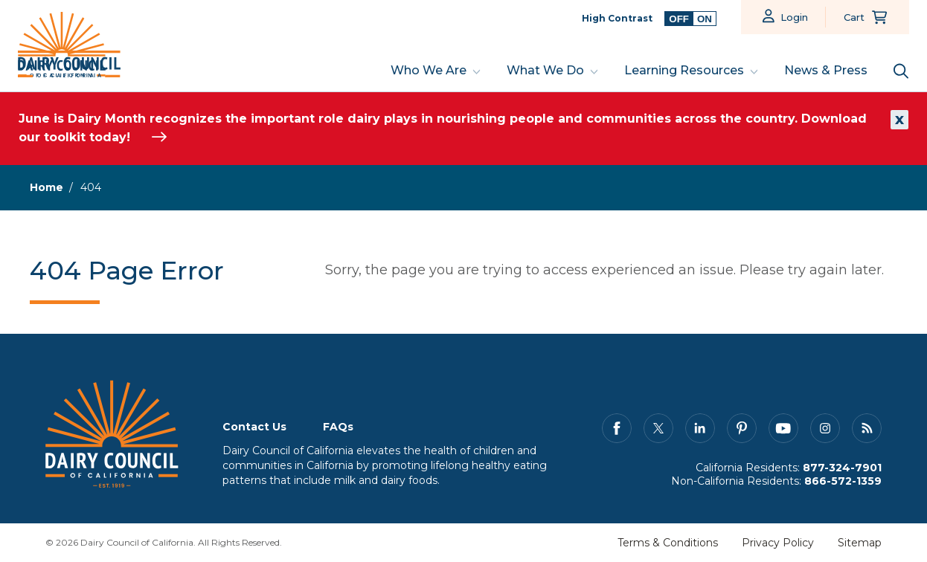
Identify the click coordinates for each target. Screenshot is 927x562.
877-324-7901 (842, 467)
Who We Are (428, 70)
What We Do (545, 70)
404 (90, 187)
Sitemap (860, 542)
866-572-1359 (843, 481)
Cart (854, 17)
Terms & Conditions (668, 542)
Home (46, 187)
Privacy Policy (778, 542)
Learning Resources (684, 70)
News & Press (825, 70)
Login (794, 17)
